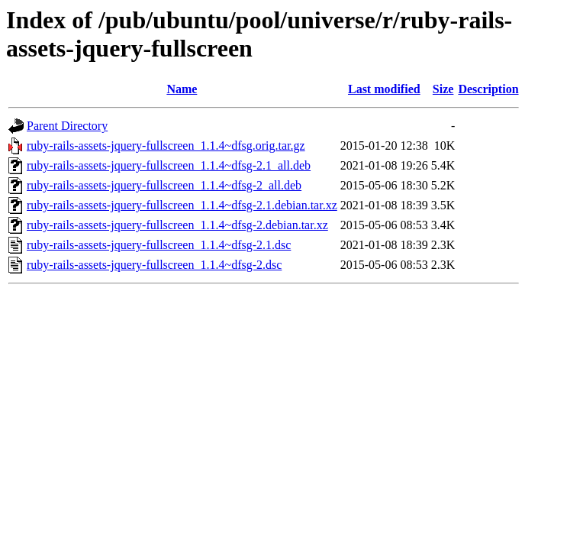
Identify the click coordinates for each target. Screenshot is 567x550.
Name (181, 88)
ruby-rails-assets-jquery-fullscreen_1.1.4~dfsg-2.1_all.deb (169, 165)
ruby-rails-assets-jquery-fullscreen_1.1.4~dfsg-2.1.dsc (159, 244)
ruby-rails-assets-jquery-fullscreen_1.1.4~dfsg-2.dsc (154, 264)
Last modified (384, 88)
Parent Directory (67, 125)
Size (443, 88)
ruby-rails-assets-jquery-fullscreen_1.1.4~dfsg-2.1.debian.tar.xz (182, 205)
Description (488, 88)
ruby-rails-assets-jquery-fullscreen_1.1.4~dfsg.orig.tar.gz (166, 145)
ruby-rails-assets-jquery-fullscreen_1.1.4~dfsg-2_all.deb (164, 185)
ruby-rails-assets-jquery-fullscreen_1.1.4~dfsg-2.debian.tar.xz (177, 224)
